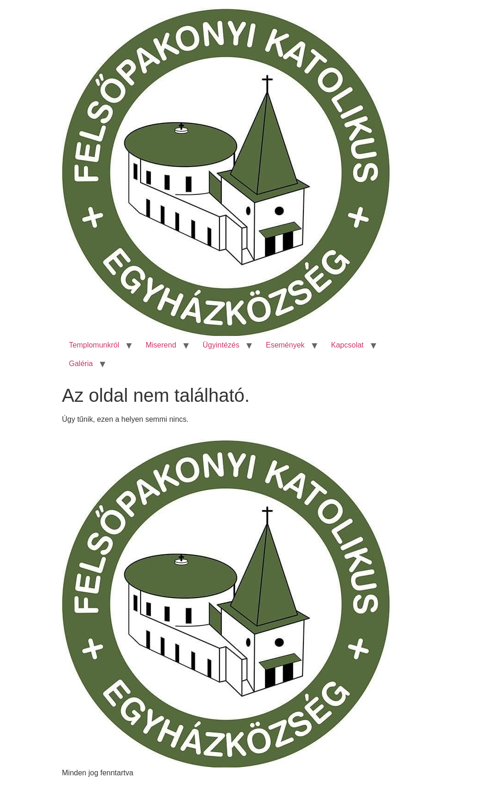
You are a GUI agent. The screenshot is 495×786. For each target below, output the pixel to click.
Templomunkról (94, 345)
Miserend (161, 345)
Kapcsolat (347, 345)
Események (285, 345)
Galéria (81, 363)
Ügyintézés (221, 345)
